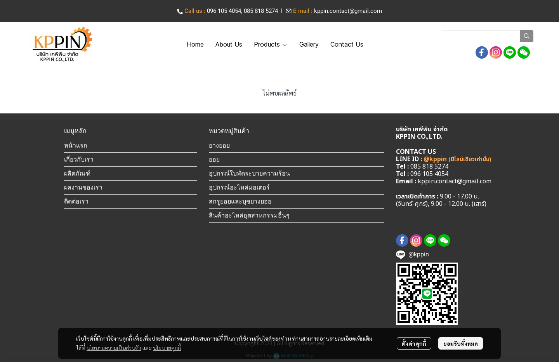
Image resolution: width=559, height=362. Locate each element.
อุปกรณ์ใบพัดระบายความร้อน (249, 173)
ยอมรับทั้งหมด (460, 343)
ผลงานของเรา (83, 187)
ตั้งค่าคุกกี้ (414, 343)
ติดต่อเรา (76, 201)
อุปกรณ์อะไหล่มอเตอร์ (239, 187)
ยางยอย (219, 145)
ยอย (214, 159)
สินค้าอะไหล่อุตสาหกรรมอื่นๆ (249, 215)
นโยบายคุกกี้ (167, 347)
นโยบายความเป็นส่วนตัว (114, 347)
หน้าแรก (75, 145)
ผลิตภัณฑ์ (77, 173)
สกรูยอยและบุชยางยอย (240, 201)
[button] (487, 36)
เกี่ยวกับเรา (79, 159)
